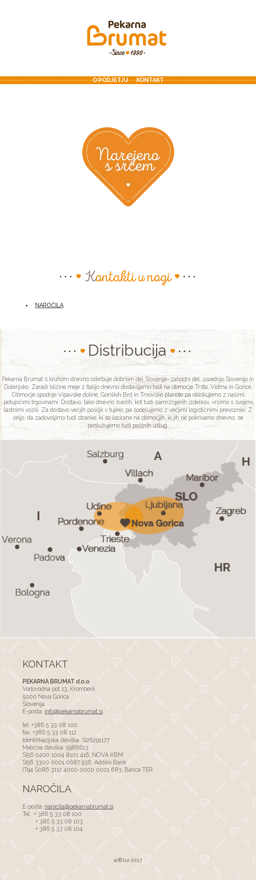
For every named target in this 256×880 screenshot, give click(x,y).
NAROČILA (49, 305)
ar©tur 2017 (128, 860)
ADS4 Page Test (128, 39)
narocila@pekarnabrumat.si (79, 806)
